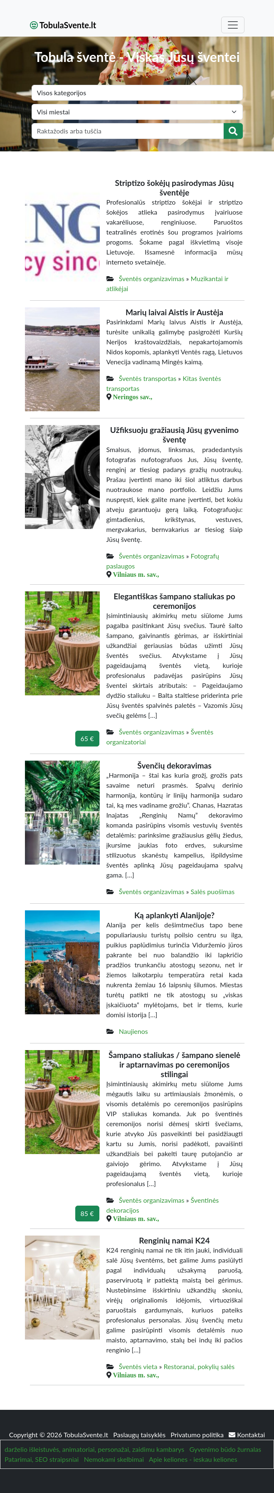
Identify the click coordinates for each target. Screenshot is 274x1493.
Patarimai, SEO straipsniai (42, 1459)
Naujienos (133, 1031)
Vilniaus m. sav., (136, 574)
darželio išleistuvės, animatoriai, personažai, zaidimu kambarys (94, 1449)
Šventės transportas (147, 378)
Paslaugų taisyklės (140, 1435)
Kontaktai (247, 1435)
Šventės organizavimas (152, 278)
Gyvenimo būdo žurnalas (225, 1449)
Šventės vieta (138, 1366)
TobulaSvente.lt (63, 25)
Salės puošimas (213, 891)
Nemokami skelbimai (114, 1459)
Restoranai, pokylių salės (199, 1366)
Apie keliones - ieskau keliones (193, 1459)
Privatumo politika (197, 1435)
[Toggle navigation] (232, 25)
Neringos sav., (133, 396)
